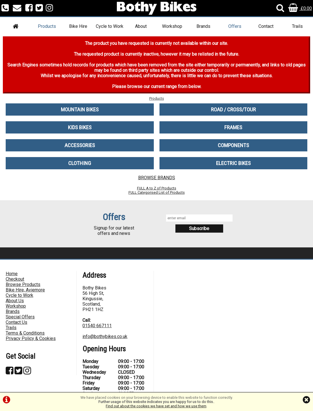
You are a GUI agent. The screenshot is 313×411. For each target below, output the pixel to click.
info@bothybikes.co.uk (104, 336)
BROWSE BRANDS (156, 177)
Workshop (172, 26)
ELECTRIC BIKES (233, 163)
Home (12, 273)
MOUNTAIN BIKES (80, 109)
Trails (297, 26)
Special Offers (20, 317)
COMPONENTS (233, 145)
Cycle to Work (109, 26)
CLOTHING (79, 163)
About (141, 26)
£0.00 (300, 8)
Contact (265, 26)
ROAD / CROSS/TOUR (233, 109)
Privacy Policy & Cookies (31, 338)
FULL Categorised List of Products (156, 192)
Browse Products (23, 284)
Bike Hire (78, 26)
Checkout (15, 279)
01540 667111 (97, 325)
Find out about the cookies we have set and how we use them (156, 406)
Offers (234, 26)
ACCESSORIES (80, 145)
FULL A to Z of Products (156, 188)
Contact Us (16, 322)
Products (47, 26)
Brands (203, 26)
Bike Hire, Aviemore (25, 290)
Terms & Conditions (25, 333)
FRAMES (233, 127)
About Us (15, 300)
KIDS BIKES (80, 127)
